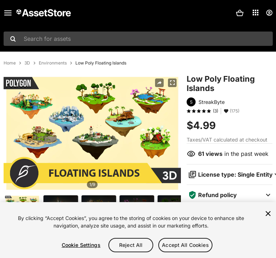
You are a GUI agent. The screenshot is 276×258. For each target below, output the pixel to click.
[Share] (159, 82)
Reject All (130, 245)
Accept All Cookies (185, 245)
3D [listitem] (27, 63)
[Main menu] (8, 13)
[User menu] (269, 12)
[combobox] (138, 39)
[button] (239, 13)
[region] (138, 230)
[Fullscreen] (172, 82)
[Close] (268, 213)
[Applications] (255, 12)
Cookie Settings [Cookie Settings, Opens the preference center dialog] (81, 245)
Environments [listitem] (53, 63)
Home (10, 63)
